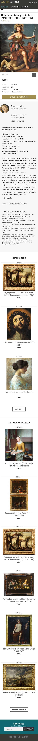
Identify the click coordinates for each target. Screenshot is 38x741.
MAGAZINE (24, 7)
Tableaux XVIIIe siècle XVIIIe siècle (18, 203)
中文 (35, 3)
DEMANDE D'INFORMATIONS (19, 97)
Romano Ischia (17, 106)
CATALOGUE (4, 7)
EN (32, 3)
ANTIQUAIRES (15, 7)
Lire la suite (8, 198)
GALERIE (13, 121)
